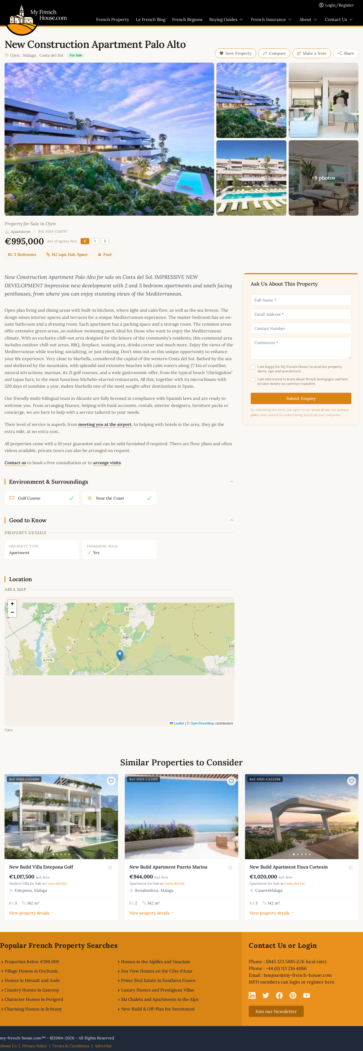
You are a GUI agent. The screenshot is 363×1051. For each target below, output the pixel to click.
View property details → (31, 913)
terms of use (321, 410)
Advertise (103, 1045)
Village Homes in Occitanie (31, 971)
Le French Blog (150, 19)
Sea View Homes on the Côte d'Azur (157, 971)
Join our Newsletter (276, 1011)
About (308, 19)
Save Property (235, 53)
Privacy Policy (34, 1045)
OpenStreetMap (202, 723)
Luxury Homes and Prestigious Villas (157, 990)
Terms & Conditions (70, 1045)
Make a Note (312, 53)
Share (345, 53)
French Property (112, 19)
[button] (119, 655)
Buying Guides (226, 19)
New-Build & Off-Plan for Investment (158, 1009)
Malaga (29, 55)
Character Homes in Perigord (34, 999)
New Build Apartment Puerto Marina (168, 867)
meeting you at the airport (105, 424)
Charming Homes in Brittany (33, 1009)
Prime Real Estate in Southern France (158, 980)
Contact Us (339, 19)
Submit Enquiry (301, 398)
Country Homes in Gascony (32, 990)
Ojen (15, 55)
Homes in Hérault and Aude (32, 980)
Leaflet (177, 723)
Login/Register (339, 5)
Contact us (15, 462)
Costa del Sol (51, 55)
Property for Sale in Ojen (30, 223)
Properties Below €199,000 (32, 961)
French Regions (187, 19)
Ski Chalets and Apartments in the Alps (160, 999)
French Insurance (272, 19)
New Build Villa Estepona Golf (41, 867)
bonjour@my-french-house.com (298, 975)
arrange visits (107, 462)
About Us (8, 1045)
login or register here (312, 982)
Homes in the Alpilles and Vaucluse (155, 961)
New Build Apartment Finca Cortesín (289, 867)
